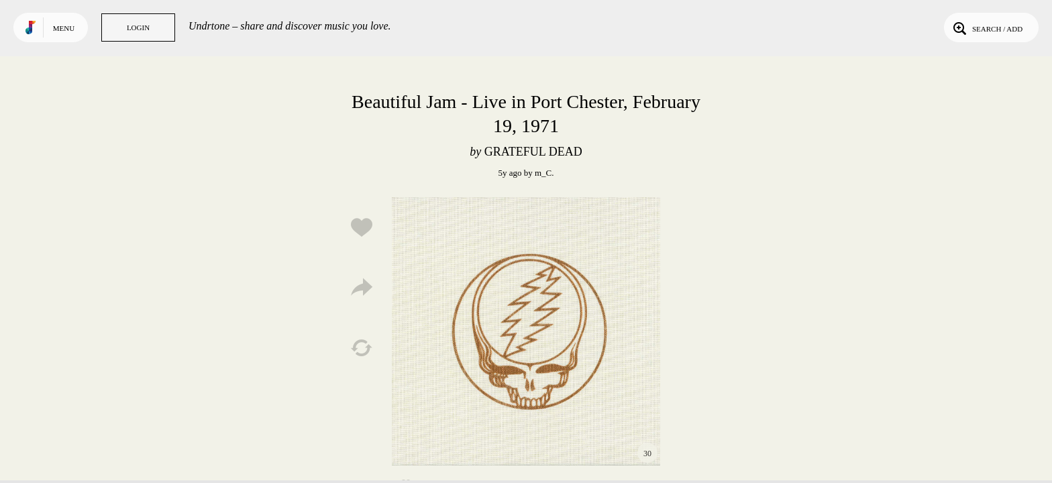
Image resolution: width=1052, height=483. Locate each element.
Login (138, 27)
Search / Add (986, 27)
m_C (543, 173)
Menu (63, 28)
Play (526, 331)
